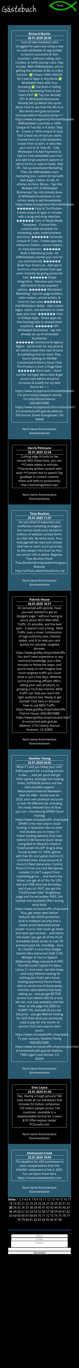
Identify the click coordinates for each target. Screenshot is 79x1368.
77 (68, 1216)
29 (56, 1203)
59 (56, 1212)
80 (27, 1220)
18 (10, 1203)
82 (35, 1220)
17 (69, 1199)
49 (14, 1212)
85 (47, 1220)
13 (52, 1199)
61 (64, 1212)
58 (51, 1212)
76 (64, 1216)
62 (68, 1212)
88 (60, 1220)
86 (51, 1220)
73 (51, 1216)
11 (44, 1199)
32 (68, 1203)
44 (56, 1207)
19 (14, 1203)
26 (43, 1203)
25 (39, 1203)
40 (39, 1207)
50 (19, 1212)
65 (19, 1216)
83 (39, 1220)
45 (60, 1207)
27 (47, 1203)
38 (31, 1207)
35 (19, 1207)
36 (23, 1207)
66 (23, 1216)
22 (27, 1203)
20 (19, 1203)
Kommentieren (39, 433)
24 (35, 1203)
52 (27, 1212)
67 (27, 1216)
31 (64, 1203)
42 (47, 1207)
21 (23, 1203)
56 (43, 1212)
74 (56, 1216)
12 (48, 1199)
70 (39, 1216)
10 (40, 1199)
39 (35, 1207)
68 (31, 1216)
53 (31, 1212)
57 (47, 1212)
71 (43, 1216)
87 (56, 1220)
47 (68, 1207)
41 (43, 1207)
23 (31, 1203)
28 (51, 1203)
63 (10, 1216)
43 (51, 1207)
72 (47, 1216)
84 (43, 1220)
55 (39, 1212)
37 (27, 1207)
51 (23, 1212)
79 (23, 1220)
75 (60, 1216)
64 (14, 1216)
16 (65, 1199)
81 (31, 1220)
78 (19, 1220)
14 (57, 1199)
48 (10, 1212)
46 (64, 1207)
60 (60, 1212)
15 (61, 1199)
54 (35, 1212)
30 (60, 1203)
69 (35, 1216)
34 (14, 1207)
